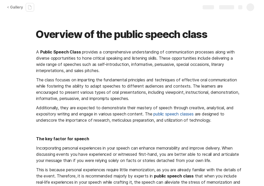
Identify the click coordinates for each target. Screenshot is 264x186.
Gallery (15, 7)
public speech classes (173, 114)
